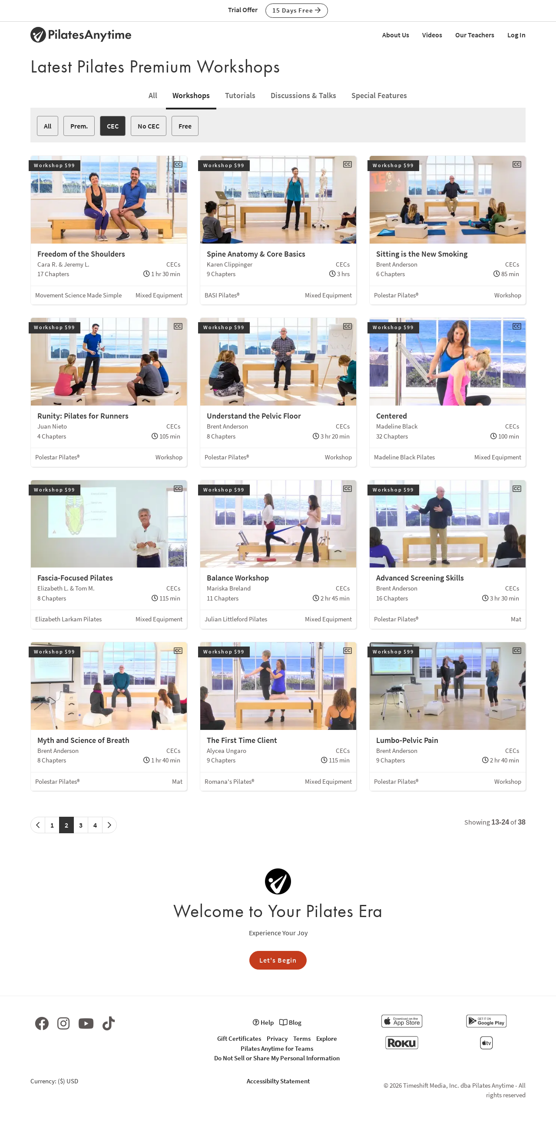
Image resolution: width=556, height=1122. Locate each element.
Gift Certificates (239, 1038)
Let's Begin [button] (278, 960)
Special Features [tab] (379, 95)
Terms (302, 1038)
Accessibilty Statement (278, 1081)
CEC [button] (113, 126)
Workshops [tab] (191, 95)
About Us (395, 34)
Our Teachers (474, 34)
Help (263, 1022)
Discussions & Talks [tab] (303, 95)
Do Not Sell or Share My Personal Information (277, 1058)
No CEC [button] (148, 126)
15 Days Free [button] (296, 10)
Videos (432, 34)
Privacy (277, 1038)
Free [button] (185, 126)
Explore (326, 1038)
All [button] (47, 126)
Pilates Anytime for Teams (277, 1048)
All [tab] (153, 95)
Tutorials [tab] (240, 95)
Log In (516, 34)
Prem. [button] (79, 126)
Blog (290, 1022)
